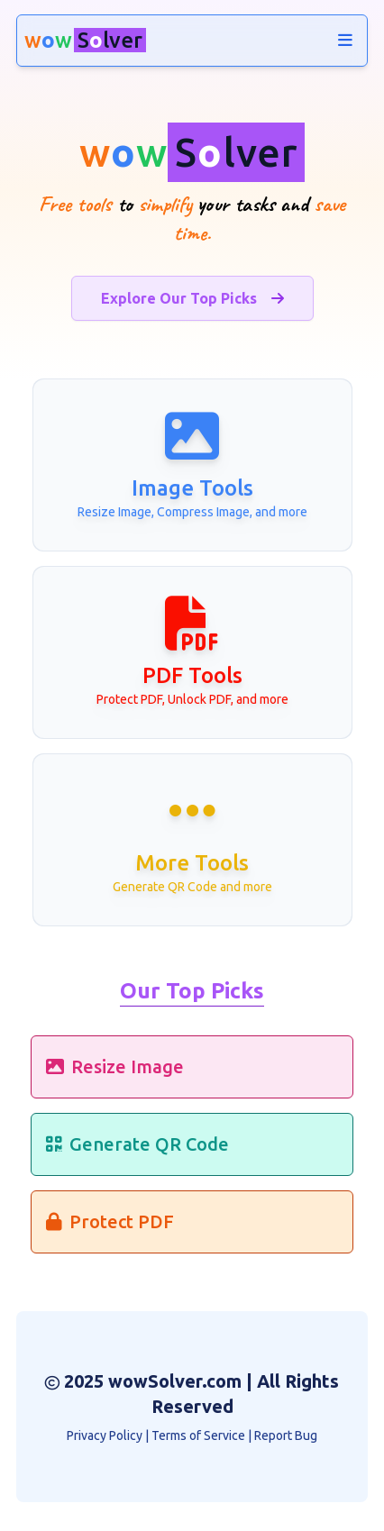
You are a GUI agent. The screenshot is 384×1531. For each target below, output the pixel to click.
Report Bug (285, 1435)
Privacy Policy (104, 1435)
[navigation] (345, 41)
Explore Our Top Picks (192, 298)
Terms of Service (198, 1435)
